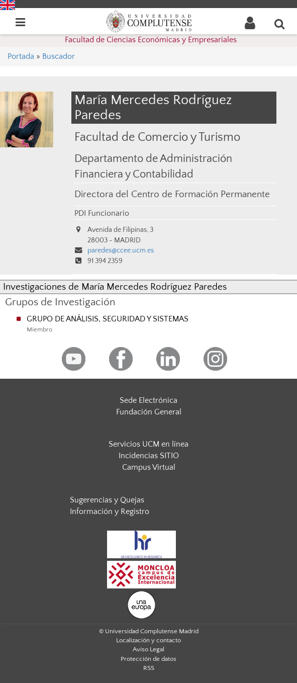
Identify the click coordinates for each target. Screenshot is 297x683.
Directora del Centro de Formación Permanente (172, 194)
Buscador (58, 56)
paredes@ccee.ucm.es (120, 250)
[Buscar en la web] (279, 24)
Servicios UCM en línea (148, 444)
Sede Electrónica (148, 400)
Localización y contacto (148, 640)
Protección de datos (148, 658)
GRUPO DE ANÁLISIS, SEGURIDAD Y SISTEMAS (107, 318)
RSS (148, 667)
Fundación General (148, 411)
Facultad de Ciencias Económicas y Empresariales (151, 39)
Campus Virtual (148, 467)
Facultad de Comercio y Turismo (157, 137)
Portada (21, 56)
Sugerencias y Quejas (107, 499)
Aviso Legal (148, 649)
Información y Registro (109, 511)
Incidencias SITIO (149, 455)
